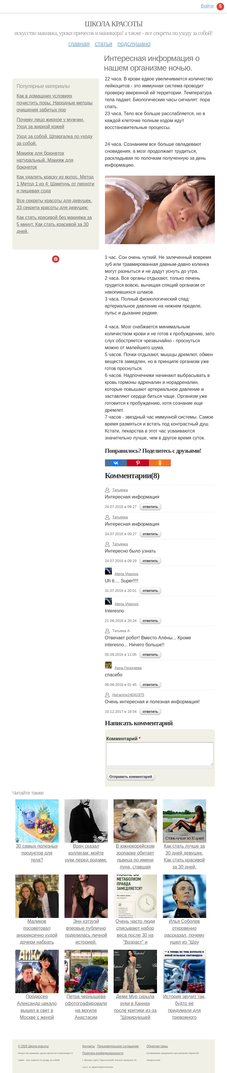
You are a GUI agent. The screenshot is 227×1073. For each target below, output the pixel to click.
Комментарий (123, 738)
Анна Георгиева (123, 668)
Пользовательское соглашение (118, 1046)
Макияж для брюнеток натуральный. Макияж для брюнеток (45, 160)
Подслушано (133, 44)
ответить (150, 507)
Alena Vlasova (122, 574)
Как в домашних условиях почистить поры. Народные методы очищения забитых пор (55, 102)
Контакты (88, 1046)
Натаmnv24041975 (124, 695)
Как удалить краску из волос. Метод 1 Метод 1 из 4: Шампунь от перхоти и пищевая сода (56, 183)
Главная (79, 44)
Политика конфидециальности (102, 1053)
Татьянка (116, 490)
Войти (207, 5)
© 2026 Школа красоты (33, 1046)
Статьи (103, 44)
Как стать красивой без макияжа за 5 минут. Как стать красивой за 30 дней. (54, 224)
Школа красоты (114, 24)
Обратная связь (157, 1046)
